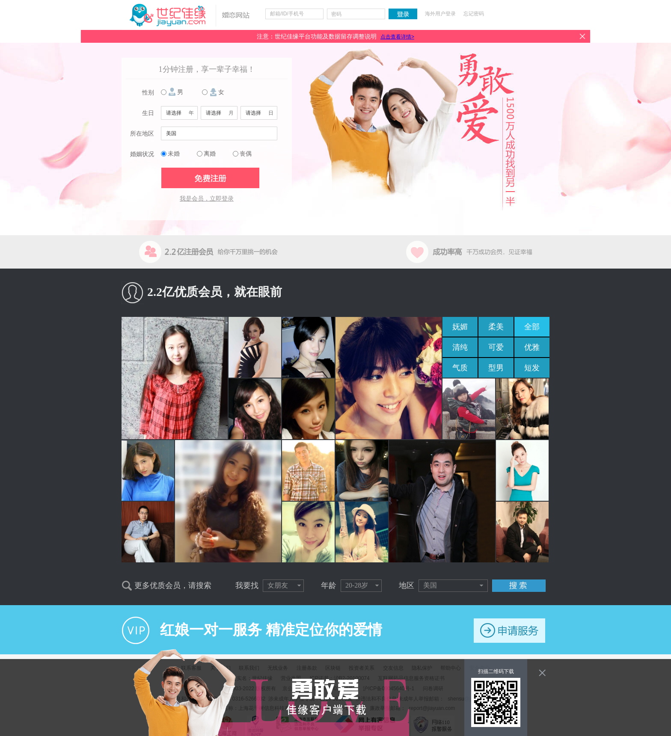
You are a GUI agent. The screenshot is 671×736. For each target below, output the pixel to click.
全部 (532, 326)
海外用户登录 (440, 14)
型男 (496, 368)
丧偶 (246, 154)
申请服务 (509, 630)
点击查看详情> (397, 37)
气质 (460, 368)
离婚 (210, 154)
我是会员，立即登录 (207, 198)
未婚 (174, 154)
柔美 (496, 326)
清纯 (460, 347)
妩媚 (460, 326)
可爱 (496, 347)
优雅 (532, 347)
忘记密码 (473, 14)
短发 (532, 368)
